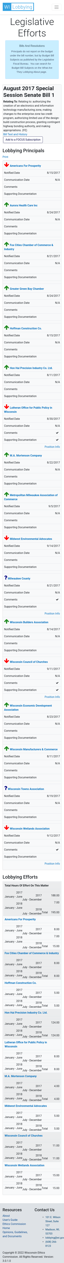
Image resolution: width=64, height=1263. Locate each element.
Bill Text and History (15, 134)
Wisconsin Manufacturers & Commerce (34, 749)
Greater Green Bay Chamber (27, 288)
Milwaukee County (19, 578)
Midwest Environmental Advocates (31, 539)
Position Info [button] (52, 446)
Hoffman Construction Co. (26, 328)
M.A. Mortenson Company (26, 455)
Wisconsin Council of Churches (29, 662)
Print (5, 157)
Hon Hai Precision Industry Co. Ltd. (31, 368)
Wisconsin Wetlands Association (30, 828)
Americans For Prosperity (25, 165)
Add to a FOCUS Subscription (23, 139)
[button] (18, 7)
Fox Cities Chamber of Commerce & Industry (32, 953)
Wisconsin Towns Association (26, 789)
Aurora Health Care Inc (24, 205)
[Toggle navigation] (56, 7)
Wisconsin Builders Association (29, 622)
